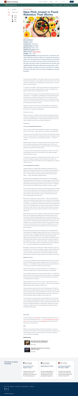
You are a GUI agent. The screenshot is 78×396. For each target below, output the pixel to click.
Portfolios (55, 5)
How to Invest (66, 5)
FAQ (56, 1)
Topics (52, 1)
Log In (71, 1)
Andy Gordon (14, 9)
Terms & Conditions (25, 386)
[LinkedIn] (8, 388)
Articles (60, 5)
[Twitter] (6, 388)
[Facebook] (4, 388)
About (40, 1)
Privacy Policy (17, 386)
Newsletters (45, 1)
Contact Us (32, 386)
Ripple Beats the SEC (47, 366)
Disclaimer (12, 386)
